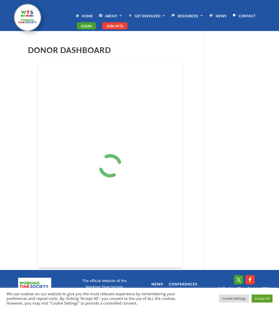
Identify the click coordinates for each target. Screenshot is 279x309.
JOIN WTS (114, 26)
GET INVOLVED (144, 16)
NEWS (218, 16)
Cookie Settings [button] (234, 298)
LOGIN (86, 26)
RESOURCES (184, 16)
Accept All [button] (262, 298)
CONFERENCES (183, 284)
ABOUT (107, 16)
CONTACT (243, 16)
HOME (84, 16)
